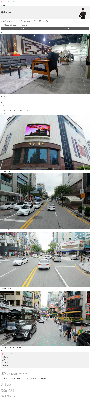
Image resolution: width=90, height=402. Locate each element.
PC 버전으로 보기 (3, 399)
